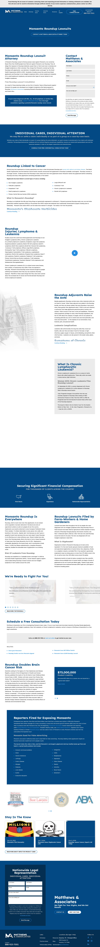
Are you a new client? (71, 85)
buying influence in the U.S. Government (28, 727)
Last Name (69, 70)
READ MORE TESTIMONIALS (15, 611)
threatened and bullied (55, 725)
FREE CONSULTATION (74, 11)
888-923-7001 (89, 13)
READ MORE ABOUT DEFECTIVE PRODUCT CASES (21, 851)
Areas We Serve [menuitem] (45, 11)
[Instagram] (91, 941)
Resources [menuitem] (54, 11)
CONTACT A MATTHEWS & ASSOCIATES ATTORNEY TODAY (50, 34)
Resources (55, 938)
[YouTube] (88, 941)
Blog (54, 941)
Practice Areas (44, 941)
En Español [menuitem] (60, 11)
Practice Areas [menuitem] (37, 11)
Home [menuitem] (25, 11)
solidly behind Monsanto (63, 727)
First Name (69, 65)
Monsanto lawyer (35, 729)
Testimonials (56, 944)
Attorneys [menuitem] (31, 11)
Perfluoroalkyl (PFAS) (46, 944)
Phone (67, 75)
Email (67, 80)
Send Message (72, 115)
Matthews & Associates (17, 89)
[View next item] (51, 811)
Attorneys (42, 938)
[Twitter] (91, 937)
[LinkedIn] (88, 944)
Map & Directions (64, 944)
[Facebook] (88, 937)
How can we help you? (71, 90)
